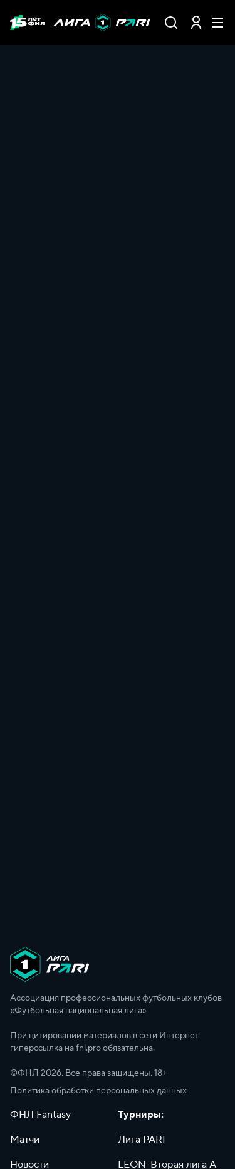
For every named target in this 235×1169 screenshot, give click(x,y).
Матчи (24, 1139)
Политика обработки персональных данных (98, 1090)
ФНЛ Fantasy (40, 1114)
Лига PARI (141, 1139)
